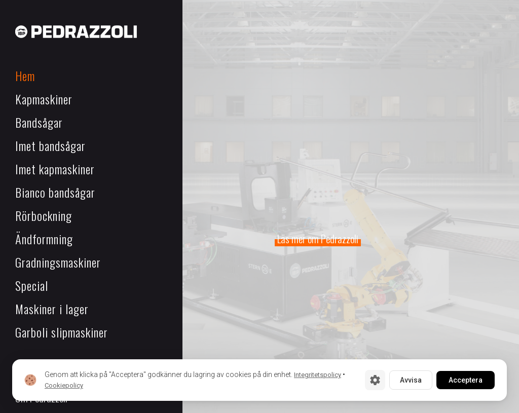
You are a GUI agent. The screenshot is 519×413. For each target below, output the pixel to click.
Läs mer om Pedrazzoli (317, 238)
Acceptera (466, 380)
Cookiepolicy (64, 385)
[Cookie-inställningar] (375, 380)
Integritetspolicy (317, 375)
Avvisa (411, 380)
